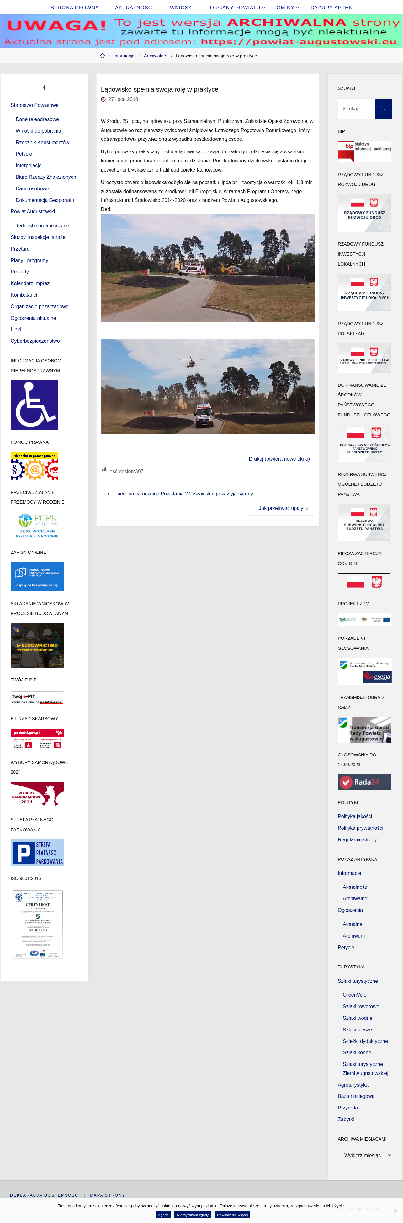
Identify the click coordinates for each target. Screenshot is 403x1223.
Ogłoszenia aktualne (33, 318)
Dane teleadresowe (37, 119)
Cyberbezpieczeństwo (35, 341)
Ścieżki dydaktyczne (365, 1041)
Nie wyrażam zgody (193, 1215)
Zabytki (346, 1119)
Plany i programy (29, 260)
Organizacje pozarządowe (40, 306)
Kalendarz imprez (30, 283)
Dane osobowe (32, 188)
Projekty (20, 271)
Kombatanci (24, 295)
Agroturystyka (353, 1085)
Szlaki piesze (357, 1029)
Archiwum (354, 936)
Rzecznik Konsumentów (42, 142)
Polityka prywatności (360, 828)
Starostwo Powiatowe (35, 105)
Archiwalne (155, 55)
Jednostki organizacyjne (42, 225)
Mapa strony (108, 1195)
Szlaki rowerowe (361, 1006)
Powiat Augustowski (33, 211)
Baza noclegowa (356, 1096)
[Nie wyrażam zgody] (395, 1211)
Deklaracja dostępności (45, 1195)
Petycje (24, 153)
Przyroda (348, 1107)
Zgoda (163, 1215)
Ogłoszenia (350, 910)
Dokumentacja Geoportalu (45, 200)
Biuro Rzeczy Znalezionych (46, 177)
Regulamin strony (357, 839)
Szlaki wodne (357, 1018)
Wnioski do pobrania (38, 131)
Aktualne (352, 924)
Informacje (123, 55)
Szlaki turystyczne (358, 981)
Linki (16, 329)
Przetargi (21, 248)
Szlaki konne (357, 1052)
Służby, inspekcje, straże (38, 237)
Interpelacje (29, 165)
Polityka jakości (355, 816)
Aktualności (356, 887)
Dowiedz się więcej (232, 1215)
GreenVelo (355, 995)
